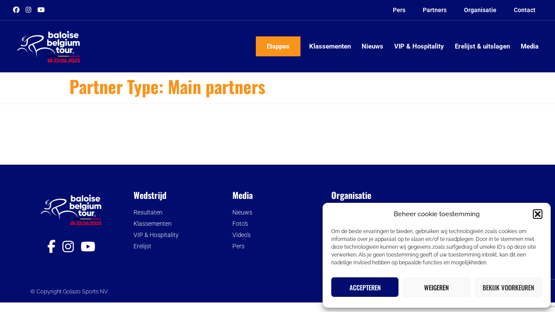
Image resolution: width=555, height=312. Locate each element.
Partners (435, 9)
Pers (399, 9)
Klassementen (330, 46)
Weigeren (436, 287)
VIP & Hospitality (419, 46)
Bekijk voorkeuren (508, 287)
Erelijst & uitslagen (482, 46)
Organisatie (480, 9)
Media (530, 46)
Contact (524, 9)
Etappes (278, 46)
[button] (537, 214)
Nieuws (372, 46)
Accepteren (365, 287)
